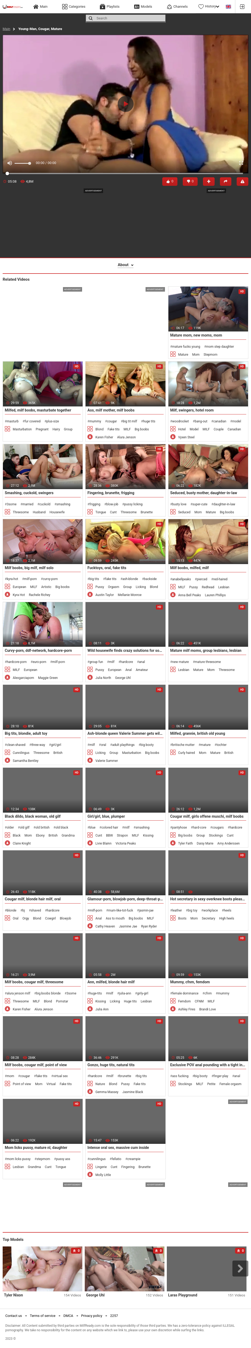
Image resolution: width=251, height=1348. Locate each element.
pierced (202, 579)
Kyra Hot (19, 595)
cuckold (44, 504)
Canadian (234, 429)
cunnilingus (98, 1159)
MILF (127, 429)
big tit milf (130, 421)
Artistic (46, 587)
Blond (99, 429)
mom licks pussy (19, 1159)
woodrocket (180, 421)
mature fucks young (186, 346)
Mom (196, 354)
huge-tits (96, 993)
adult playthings (123, 745)
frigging (95, 504)
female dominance (185, 993)
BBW (109, 835)
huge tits (149, 421)
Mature (183, 354)
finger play (221, 1076)
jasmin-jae (146, 910)
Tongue (100, 512)
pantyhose (179, 827)
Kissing (148, 835)
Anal (128, 670)
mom (10, 1076)
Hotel (182, 429)
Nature (100, 1084)
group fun (96, 662)
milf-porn (30, 579)
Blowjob (65, 918)
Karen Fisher (104, 437)
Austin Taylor (104, 595)
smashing (63, 504)
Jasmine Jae (128, 926)
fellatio (116, 1159)
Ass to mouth (115, 918)
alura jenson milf (18, 993)
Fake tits (114, 429)
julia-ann (125, 993)
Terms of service (43, 1316)
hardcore (126, 662)
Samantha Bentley (26, 761)
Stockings (216, 835)
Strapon (122, 835)
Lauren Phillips (215, 595)
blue (93, 827)
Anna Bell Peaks (189, 595)
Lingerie (101, 1167)
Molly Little (103, 1175)
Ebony (40, 835)
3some (11, 504)
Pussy (99, 587)
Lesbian (223, 587)
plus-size (52, 421)
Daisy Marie (205, 843)
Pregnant (42, 429)
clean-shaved (16, 745)
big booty (147, 745)
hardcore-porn (17, 662)
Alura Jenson (126, 437)
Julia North (103, 678)
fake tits (110, 579)
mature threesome (208, 662)
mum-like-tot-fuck (120, 910)
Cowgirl (50, 918)
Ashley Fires (186, 1009)
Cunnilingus (21, 753)
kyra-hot (12, 579)
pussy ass (63, 1159)
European (19, 587)
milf (111, 662)
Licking (141, 587)
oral (103, 745)
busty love (179, 504)
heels (227, 910)
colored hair (109, 827)
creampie (134, 1159)
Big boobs (142, 429)
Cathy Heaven (105, 926)
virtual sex (60, 1076)
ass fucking (180, 1076)
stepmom (43, 1159)
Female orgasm (230, 1084)
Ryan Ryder (149, 926)
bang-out (201, 421)
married (27, 504)
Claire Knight (22, 843)
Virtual (51, 1084)
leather (177, 910)
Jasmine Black (132, 1092)
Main (6, 29)
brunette (125, 1076)
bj (23, 910)
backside (150, 579)
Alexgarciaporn (23, 678)
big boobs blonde (48, 993)
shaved (36, 910)
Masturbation (22, 429)
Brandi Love (207, 1009)
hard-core (199, 827)
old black (62, 827)
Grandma (68, 835)
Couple (219, 429)
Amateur (142, 670)
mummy (95, 421)
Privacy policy (91, 1316)
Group (68, 429)
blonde (11, 910)
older (10, 827)
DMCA (68, 1316)
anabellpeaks (181, 579)
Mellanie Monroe (130, 595)
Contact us (13, 1316)
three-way (38, 745)
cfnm (208, 993)
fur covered (32, 421)
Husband (39, 512)
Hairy (56, 429)
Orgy (26, 918)
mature (206, 745)
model (236, 421)
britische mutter (183, 745)
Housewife (57, 512)
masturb (13, 421)
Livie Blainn (103, 843)
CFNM (199, 1001)
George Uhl (123, 678)
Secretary (208, 918)
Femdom (184, 1001)
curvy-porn (50, 579)
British (57, 753)
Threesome (21, 512)
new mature (180, 662)
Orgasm (113, 587)
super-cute (199, 504)
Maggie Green (48, 678)
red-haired (220, 579)
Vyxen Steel (186, 437)
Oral (16, 918)
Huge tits (130, 1001)
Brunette (146, 512)
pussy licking (133, 504)
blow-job (112, 504)
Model (194, 429)
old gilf (24, 827)
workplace (210, 910)
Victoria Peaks (126, 843)
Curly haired (186, 753)
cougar (112, 421)
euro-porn (39, 662)
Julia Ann (102, 1009)
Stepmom (210, 354)
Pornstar (62, 1001)
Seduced (184, 512)
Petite (211, 1084)
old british (42, 827)
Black (16, 835)
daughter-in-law (224, 504)
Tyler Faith (185, 843)
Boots (182, 918)
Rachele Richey (39, 595)
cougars (218, 827)
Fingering (128, 1167)
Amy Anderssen (228, 843)
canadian (219, 421)
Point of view (22, 1084)
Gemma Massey (106, 1092)
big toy (192, 910)
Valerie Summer (106, 761)
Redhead (208, 587)
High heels (226, 918)
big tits (94, 579)
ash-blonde (130, 579)
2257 (114, 1316)
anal (142, 662)
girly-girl (142, 993)
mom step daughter (220, 346)
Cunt (113, 512)
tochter (221, 745)
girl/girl (56, 745)
